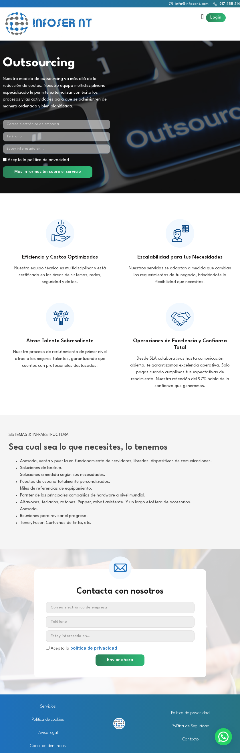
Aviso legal (48, 733)
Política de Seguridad (190, 726)
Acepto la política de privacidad (38, 160)
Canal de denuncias (48, 746)
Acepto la (84, 648)
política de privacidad (93, 648)
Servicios (48, 706)
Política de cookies (48, 720)
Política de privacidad (190, 713)
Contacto (190, 739)
